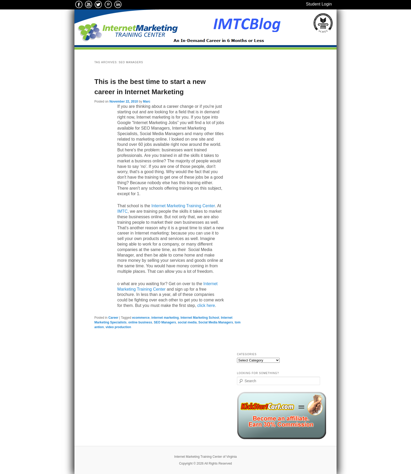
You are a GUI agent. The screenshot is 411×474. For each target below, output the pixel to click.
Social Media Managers (215, 322)
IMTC (122, 211)
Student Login (319, 4)
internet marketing (165, 317)
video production (118, 327)
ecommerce (141, 317)
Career (113, 317)
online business (140, 322)
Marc (146, 101)
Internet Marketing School (200, 317)
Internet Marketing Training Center (183, 206)
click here (206, 305)
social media (187, 322)
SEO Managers (165, 322)
